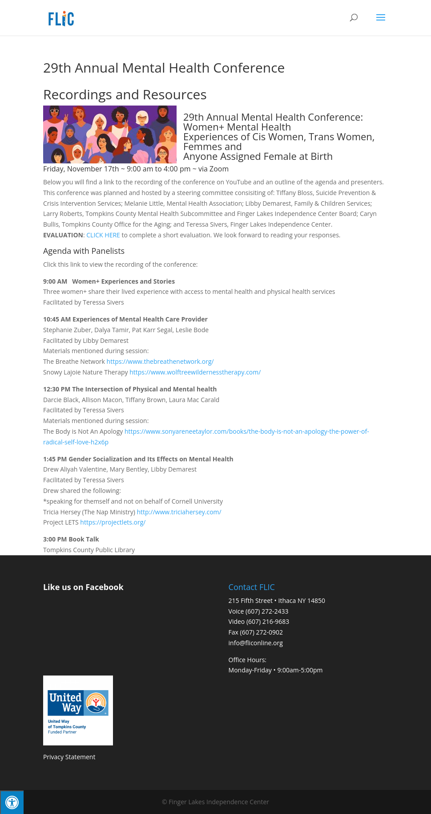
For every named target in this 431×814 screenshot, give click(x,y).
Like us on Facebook (83, 587)
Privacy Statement (69, 757)
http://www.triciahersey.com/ (179, 512)
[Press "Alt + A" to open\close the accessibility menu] (12, 802)
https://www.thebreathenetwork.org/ (159, 361)
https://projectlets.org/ (112, 522)
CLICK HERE (103, 235)
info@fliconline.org (256, 643)
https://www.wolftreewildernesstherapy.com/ (195, 372)
